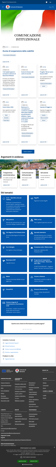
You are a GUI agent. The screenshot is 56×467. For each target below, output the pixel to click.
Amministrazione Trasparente (33, 415)
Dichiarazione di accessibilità (33, 425)
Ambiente (31, 397)
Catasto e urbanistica (20, 396)
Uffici (2, 388)
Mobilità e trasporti (19, 401)
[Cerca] (53, 7)
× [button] (54, 447)
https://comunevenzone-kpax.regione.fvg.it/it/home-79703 (7, 445)
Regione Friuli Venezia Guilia (9, 2)
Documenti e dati (5, 401)
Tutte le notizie (28, 152)
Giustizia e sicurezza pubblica (34, 388)
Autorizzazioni (32, 404)
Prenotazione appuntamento (18, 415)
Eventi (44, 398)
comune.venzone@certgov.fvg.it (7, 428)
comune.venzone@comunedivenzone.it (7, 433)
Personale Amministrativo (5, 397)
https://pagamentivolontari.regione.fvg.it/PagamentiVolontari (7, 440)
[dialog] (28, 456)
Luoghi (44, 395)
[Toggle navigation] (3, 7)
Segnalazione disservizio (21, 419)
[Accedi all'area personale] (47, 2)
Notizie (6, 67)
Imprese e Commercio (20, 391)
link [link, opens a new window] (42, 454)
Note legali (31, 421)
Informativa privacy (33, 419)
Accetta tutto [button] (22, 461)
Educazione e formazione (32, 384)
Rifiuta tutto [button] (33, 461)
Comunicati (45, 385)
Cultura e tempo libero (20, 387)
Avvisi (6, 47)
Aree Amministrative (6, 385)
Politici (2, 393)
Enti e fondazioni (5, 391)
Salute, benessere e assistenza (34, 400)
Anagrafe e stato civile (20, 384)
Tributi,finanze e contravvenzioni (33, 393)
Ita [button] (51, 2)
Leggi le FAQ (18, 421)
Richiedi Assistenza (19, 424)
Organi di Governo (5, 383)
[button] (28, 464)
